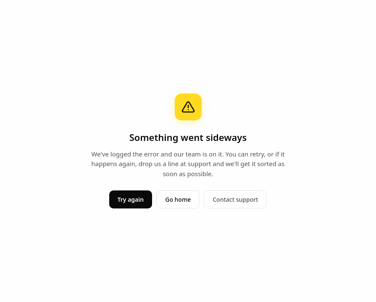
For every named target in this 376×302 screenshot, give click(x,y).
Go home (178, 199)
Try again (131, 199)
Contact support (235, 199)
